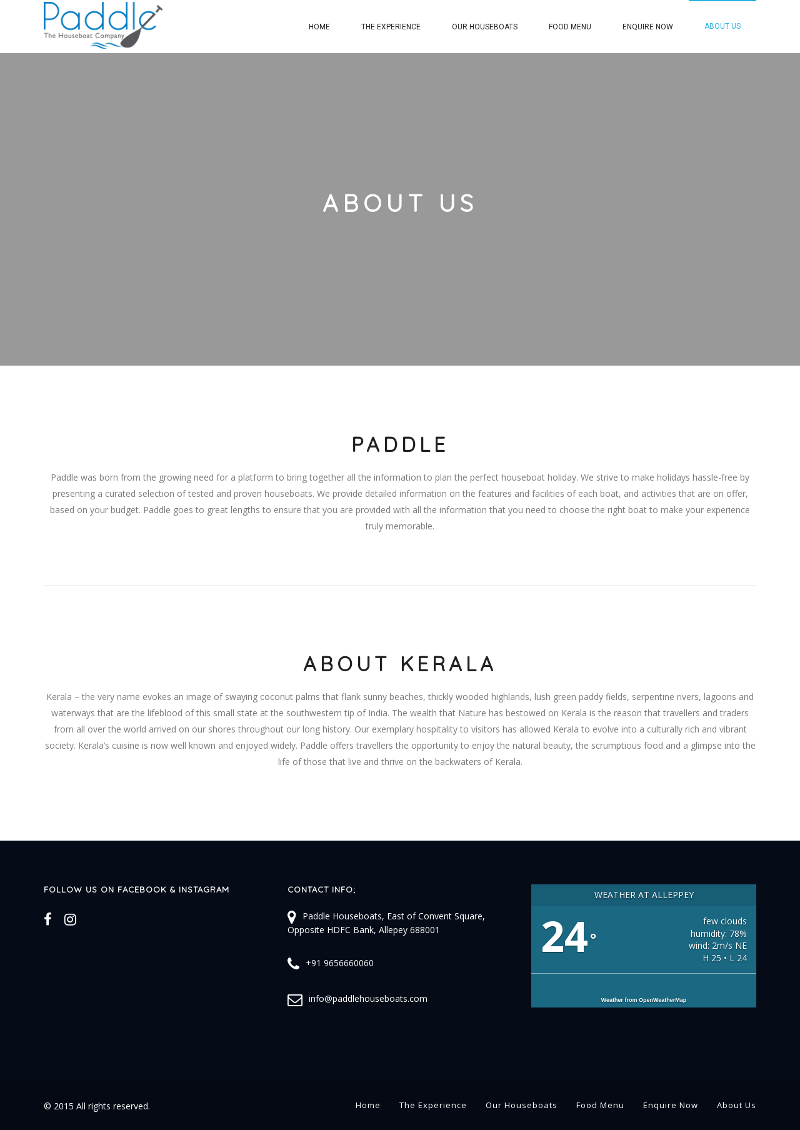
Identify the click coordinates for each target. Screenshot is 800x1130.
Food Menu (570, 26)
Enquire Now (647, 26)
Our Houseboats (485, 26)
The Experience (391, 26)
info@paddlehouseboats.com (368, 998)
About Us (722, 26)
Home (319, 26)
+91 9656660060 (340, 963)
